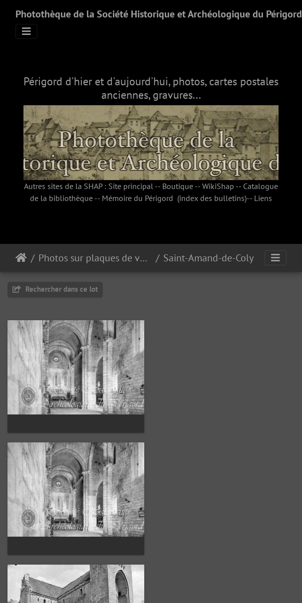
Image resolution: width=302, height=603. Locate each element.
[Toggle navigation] (26, 31)
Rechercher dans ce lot (55, 289)
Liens (263, 198)
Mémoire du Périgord (137, 198)
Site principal (130, 186)
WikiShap (218, 186)
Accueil (21, 257)
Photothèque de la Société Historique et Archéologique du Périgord (158, 13)
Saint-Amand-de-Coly (208, 257)
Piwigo (173, 580)
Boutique (177, 186)
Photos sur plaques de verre (95, 257)
